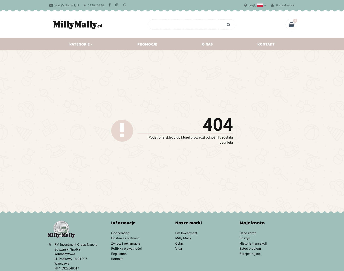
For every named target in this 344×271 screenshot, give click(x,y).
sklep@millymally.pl (64, 5)
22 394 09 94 (94, 5)
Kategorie (81, 45)
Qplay (179, 243)
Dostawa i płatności (125, 238)
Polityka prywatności (126, 249)
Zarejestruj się (250, 254)
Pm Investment (186, 233)
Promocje (147, 45)
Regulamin (119, 254)
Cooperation (120, 233)
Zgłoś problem (250, 249)
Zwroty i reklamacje (125, 243)
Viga (178, 249)
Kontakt (266, 45)
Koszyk (245, 238)
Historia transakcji (253, 243)
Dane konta (248, 233)
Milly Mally (183, 238)
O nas (207, 45)
